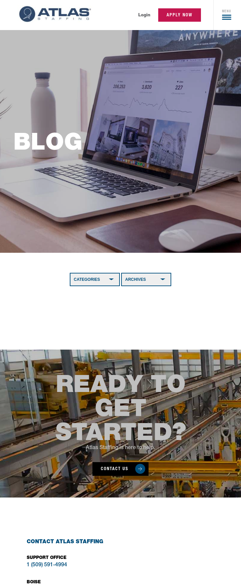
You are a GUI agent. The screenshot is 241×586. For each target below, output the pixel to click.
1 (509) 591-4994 (47, 565)
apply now (180, 14)
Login (144, 14)
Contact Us (115, 468)
